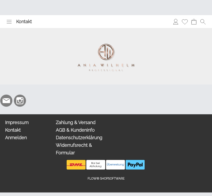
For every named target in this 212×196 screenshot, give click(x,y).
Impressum (17, 122)
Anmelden (16, 137)
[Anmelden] (175, 21)
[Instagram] (20, 100)
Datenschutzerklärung (79, 137)
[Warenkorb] (194, 21)
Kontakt (24, 21)
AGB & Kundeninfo (75, 130)
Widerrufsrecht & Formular (74, 149)
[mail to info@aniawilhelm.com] (6, 100)
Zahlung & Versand (75, 122)
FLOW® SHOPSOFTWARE (106, 178)
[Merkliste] (184, 21)
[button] (9, 21)
